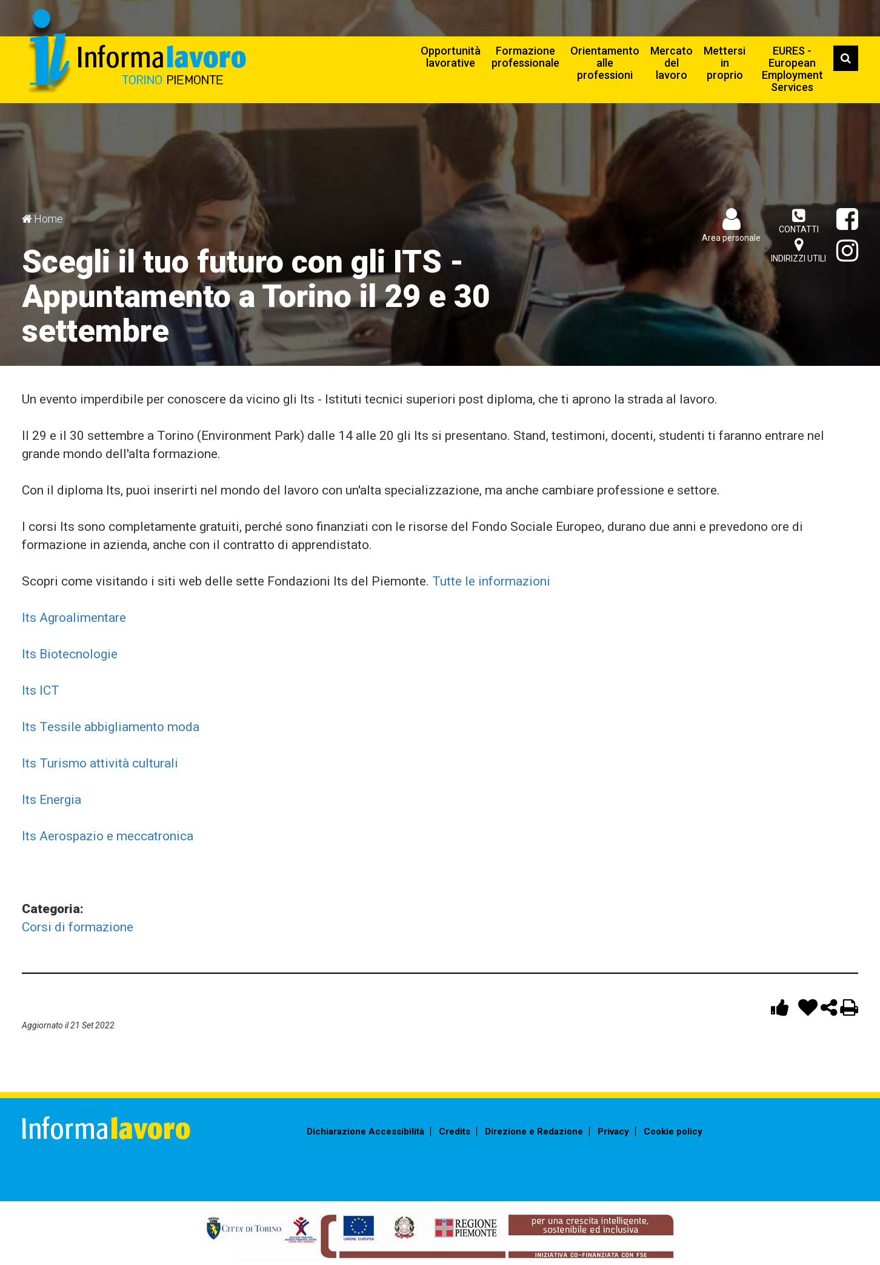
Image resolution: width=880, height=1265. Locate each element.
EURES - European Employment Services (792, 68)
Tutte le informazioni (491, 581)
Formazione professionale (525, 56)
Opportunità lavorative (451, 56)
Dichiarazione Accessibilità (365, 1131)
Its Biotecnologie (70, 654)
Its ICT (40, 690)
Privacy (613, 1131)
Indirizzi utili (798, 250)
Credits (454, 1131)
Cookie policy (673, 1131)
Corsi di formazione (77, 927)
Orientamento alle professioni (604, 62)
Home (48, 218)
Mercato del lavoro (671, 62)
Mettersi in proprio (724, 62)
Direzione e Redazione (534, 1131)
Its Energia (51, 799)
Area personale (731, 238)
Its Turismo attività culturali (100, 763)
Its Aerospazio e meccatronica (107, 836)
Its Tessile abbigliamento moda (110, 727)
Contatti (798, 221)
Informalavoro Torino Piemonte (135, 52)
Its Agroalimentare (74, 617)
